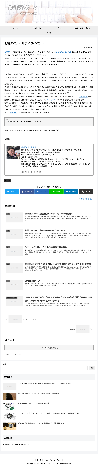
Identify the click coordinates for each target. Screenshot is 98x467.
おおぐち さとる (28, 147)
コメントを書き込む (49, 347)
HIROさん (13, 112)
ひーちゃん (83, 96)
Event (7, 180)
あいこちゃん (52, 100)
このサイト (8, 52)
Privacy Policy (49, 460)
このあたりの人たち (64, 52)
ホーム (39, 460)
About (59, 460)
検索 (4, 364)
